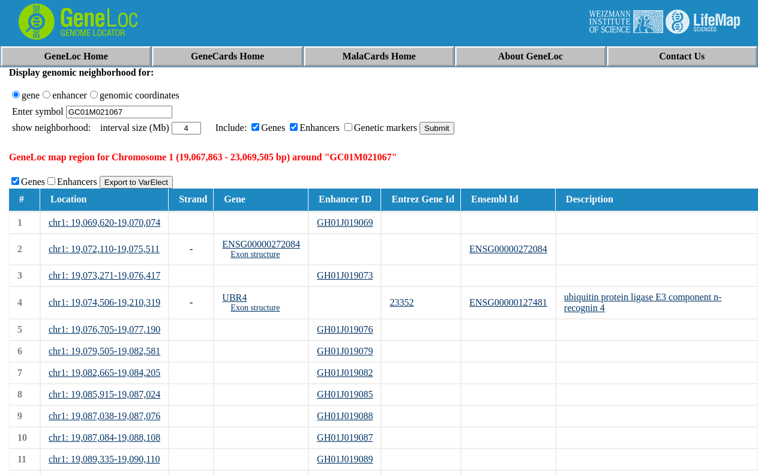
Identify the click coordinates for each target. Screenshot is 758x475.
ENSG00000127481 (508, 302)
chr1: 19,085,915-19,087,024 (104, 394)
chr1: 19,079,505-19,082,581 (104, 351)
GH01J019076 (345, 329)
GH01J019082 (345, 373)
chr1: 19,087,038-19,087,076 (104, 416)
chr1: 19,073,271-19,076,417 (104, 275)
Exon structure (255, 254)
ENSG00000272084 (261, 244)
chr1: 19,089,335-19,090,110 (104, 459)
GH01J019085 (345, 394)
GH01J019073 (345, 275)
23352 (402, 302)
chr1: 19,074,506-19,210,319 (104, 302)
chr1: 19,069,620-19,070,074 (104, 222)
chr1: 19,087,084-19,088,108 (104, 437)
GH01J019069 (345, 222)
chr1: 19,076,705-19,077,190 (104, 329)
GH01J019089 (345, 459)
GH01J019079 (345, 351)
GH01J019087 (345, 437)
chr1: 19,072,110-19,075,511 (104, 249)
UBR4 (234, 297)
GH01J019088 (345, 416)
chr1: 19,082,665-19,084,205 (104, 373)
